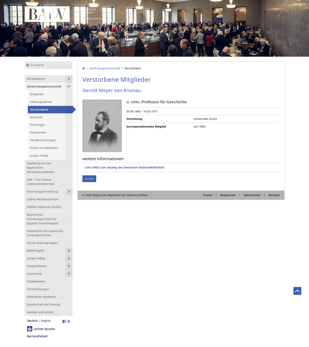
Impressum (228, 195)
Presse (207, 195)
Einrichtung (134, 119)
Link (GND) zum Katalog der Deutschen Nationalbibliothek (124, 167)
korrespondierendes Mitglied (146, 126)
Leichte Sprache (44, 329)
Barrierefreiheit (37, 336)
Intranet (274, 195)
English (46, 321)
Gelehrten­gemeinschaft (104, 68)
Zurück (89, 179)
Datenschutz (252, 195)
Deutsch (32, 321)
